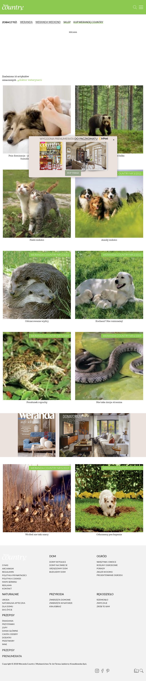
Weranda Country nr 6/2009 (122, 335)
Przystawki (8, 624)
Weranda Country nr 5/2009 (50, 335)
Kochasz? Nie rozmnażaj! (109, 321)
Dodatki (6, 637)
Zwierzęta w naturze (60, 603)
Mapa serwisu (9, 582)
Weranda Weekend (48, 22)
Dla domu (7, 606)
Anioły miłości (109, 239)
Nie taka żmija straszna (109, 402)
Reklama (7, 585)
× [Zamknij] (113, 140)
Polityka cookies (11, 578)
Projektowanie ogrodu (110, 575)
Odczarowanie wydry (37, 321)
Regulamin (8, 572)
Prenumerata (12, 656)
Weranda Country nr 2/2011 (50, 254)
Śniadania (7, 621)
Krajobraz (55, 606)
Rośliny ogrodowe (107, 565)
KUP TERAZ (73, 172)
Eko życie (7, 609)
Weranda (26, 22)
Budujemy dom (57, 572)
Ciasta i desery (10, 634)
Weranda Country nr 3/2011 (122, 173)
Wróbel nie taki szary (36, 534)
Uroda (5, 599)
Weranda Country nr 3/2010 (122, 468)
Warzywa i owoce (106, 562)
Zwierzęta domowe (60, 599)
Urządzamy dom (58, 568)
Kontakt (7, 588)
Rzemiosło (102, 599)
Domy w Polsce (57, 562)
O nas (5, 565)
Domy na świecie (58, 565)
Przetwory (8, 641)
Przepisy (8, 650)
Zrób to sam (103, 606)
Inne (4, 644)
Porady (101, 568)
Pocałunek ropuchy (37, 402)
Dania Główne (10, 631)
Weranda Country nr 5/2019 (50, 468)
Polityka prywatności (14, 575)
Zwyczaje (102, 603)
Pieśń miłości (37, 239)
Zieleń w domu (105, 572)
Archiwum (8, 568)
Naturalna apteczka (13, 603)
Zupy (4, 627)
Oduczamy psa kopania (109, 534)
